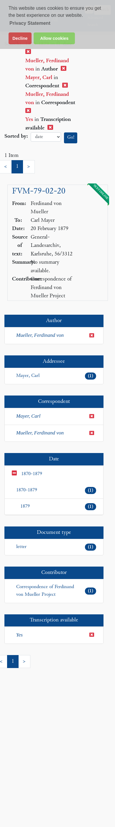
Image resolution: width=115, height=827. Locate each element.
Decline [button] (19, 38)
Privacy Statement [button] (29, 23)
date (46, 137)
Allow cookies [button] (54, 38)
